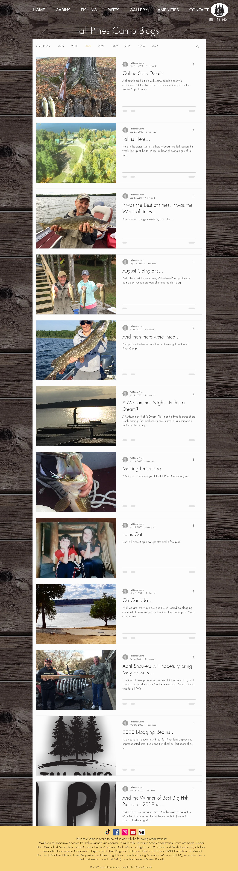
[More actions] (195, 64)
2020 (88, 46)
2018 (74, 46)
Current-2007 (43, 46)
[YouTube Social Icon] (133, 832)
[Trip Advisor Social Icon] (142, 832)
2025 (155, 46)
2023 (128, 46)
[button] (197, 46)
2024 (141, 46)
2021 (101, 46)
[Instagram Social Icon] (125, 832)
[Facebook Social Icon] (116, 832)
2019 (61, 46)
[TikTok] (108, 832)
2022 (114, 46)
